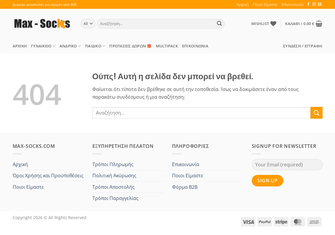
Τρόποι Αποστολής (113, 187)
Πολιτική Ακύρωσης (114, 175)
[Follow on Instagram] (314, 4)
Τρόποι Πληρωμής (112, 164)
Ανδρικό (70, 46)
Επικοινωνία (292, 4)
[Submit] (219, 24)
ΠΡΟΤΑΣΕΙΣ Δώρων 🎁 (130, 46)
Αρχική (242, 4)
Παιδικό (95, 46)
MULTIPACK (167, 46)
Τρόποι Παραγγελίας (115, 198)
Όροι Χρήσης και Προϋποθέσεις (48, 175)
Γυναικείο (43, 46)
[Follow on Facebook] (308, 4)
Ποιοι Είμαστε (265, 4)
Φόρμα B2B (184, 187)
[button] (303, 23)
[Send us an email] (319, 4)
